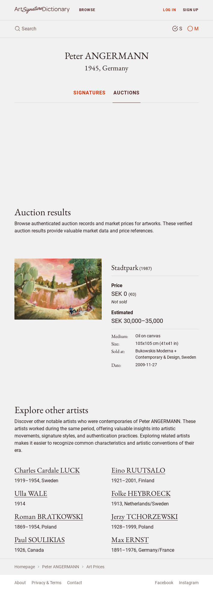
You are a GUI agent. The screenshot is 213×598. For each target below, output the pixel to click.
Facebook (164, 582)
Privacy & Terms (46, 582)
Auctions (126, 93)
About (20, 582)
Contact (74, 582)
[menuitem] (89, 93)
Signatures (89, 93)
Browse (87, 10)
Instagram (189, 582)
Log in (169, 10)
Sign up (191, 10)
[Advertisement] (106, 150)
